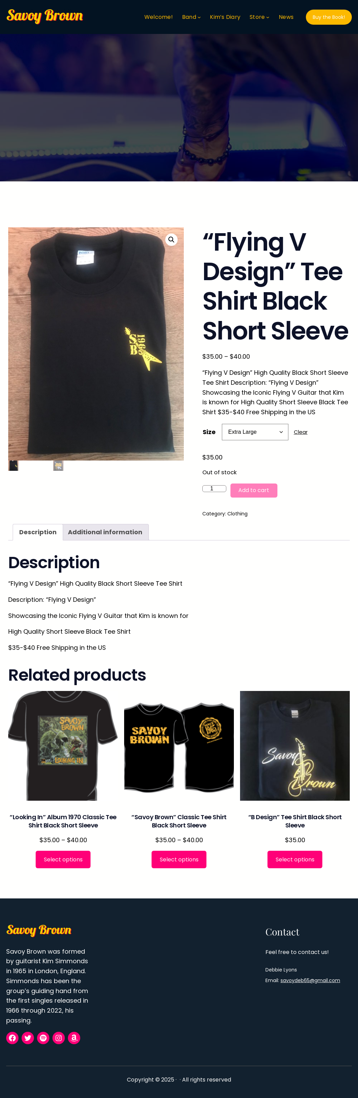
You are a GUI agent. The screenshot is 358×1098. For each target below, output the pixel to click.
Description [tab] (38, 532)
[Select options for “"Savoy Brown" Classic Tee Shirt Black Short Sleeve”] (179, 859)
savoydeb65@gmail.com (310, 980)
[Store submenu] (268, 17)
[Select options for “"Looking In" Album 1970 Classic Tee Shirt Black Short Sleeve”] (63, 859)
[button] (171, 240)
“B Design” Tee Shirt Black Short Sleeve (295, 821)
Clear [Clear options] (301, 431)
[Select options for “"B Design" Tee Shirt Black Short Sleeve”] (294, 859)
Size (209, 432)
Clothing (41, 216)
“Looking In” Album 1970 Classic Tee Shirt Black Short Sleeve (63, 821)
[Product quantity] (214, 488)
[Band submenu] (199, 17)
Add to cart (253, 490)
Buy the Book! (329, 17)
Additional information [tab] (105, 532)
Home (16, 216)
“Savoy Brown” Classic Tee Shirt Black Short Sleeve (179, 821)
